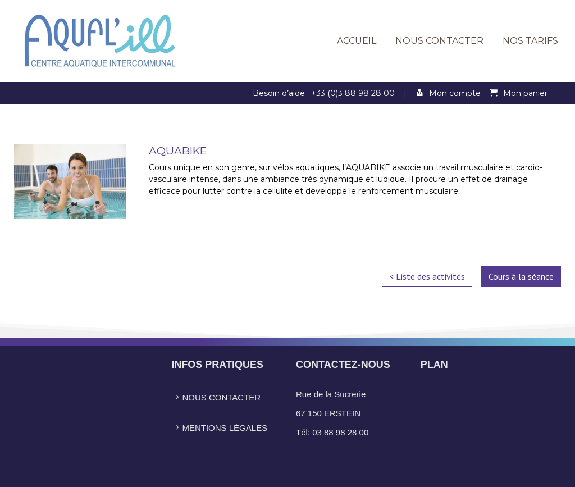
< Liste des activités (427, 276)
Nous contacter (439, 40)
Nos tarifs (530, 40)
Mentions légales (219, 428)
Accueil (356, 40)
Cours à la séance (521, 276)
